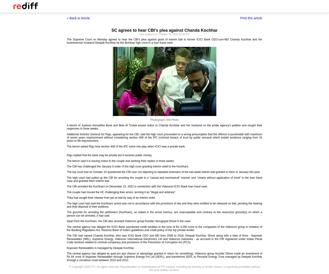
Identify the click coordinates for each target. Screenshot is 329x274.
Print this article (251, 18)
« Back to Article (78, 18)
